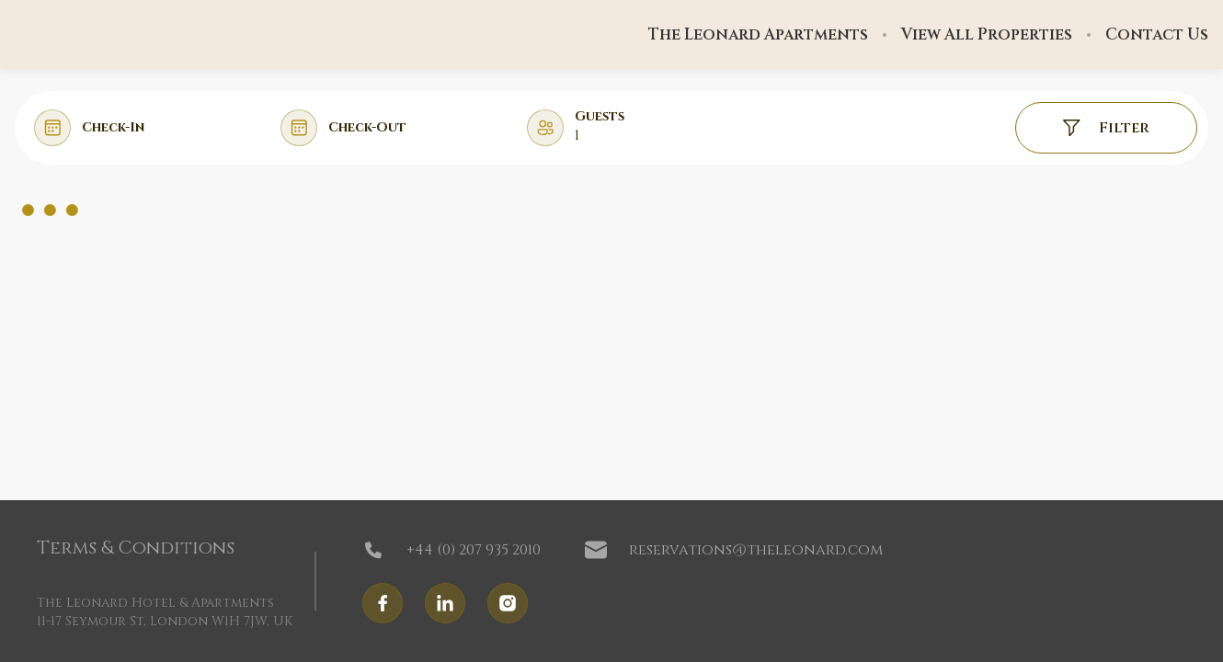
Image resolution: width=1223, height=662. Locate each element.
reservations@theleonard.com (734, 550)
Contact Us (1156, 35)
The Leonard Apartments (758, 35)
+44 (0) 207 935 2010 (451, 550)
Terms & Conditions (135, 548)
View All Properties (986, 35)
